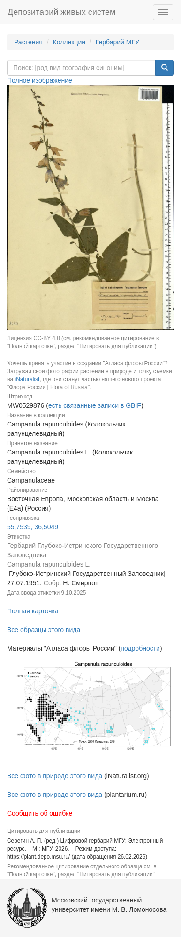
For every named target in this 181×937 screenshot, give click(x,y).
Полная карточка (33, 611)
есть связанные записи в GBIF (94, 405)
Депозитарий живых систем (61, 12)
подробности (140, 648)
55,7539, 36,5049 (32, 527)
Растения (28, 42)
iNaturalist (27, 379)
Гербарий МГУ (117, 42)
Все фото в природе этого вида (54, 776)
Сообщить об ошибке (39, 813)
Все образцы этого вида (43, 629)
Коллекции (69, 42)
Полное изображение (39, 80)
